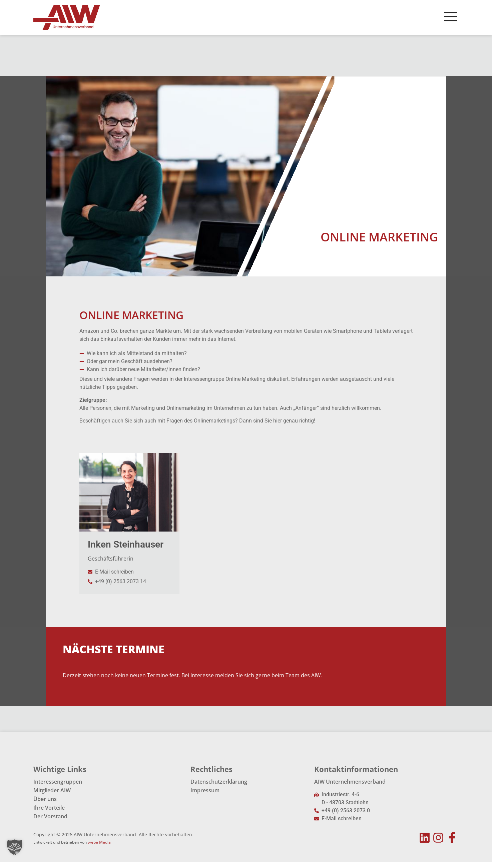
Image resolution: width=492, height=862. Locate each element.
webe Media (99, 842)
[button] (14, 847)
